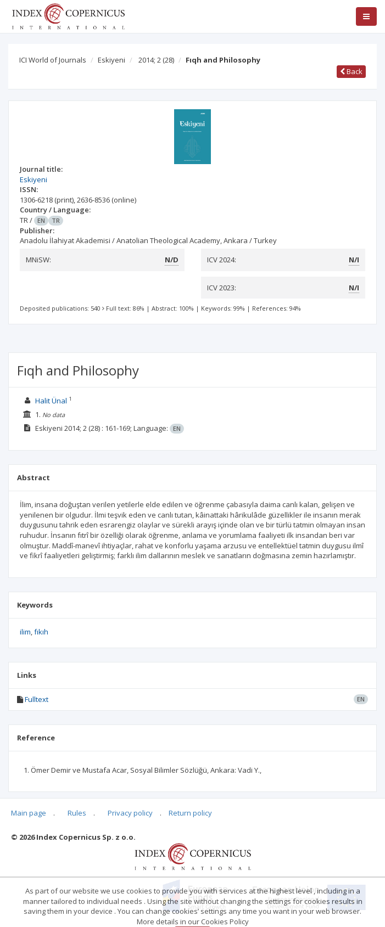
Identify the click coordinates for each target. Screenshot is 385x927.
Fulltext (36, 699)
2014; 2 (156, 60)
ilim (25, 632)
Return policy (190, 813)
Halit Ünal (51, 401)
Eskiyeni (111, 60)
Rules (77, 813)
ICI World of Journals (52, 60)
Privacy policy (130, 813)
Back (351, 71)
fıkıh (41, 632)
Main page (28, 813)
